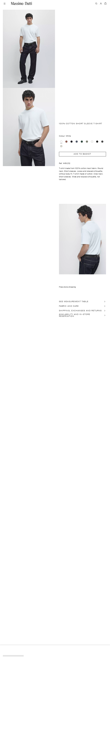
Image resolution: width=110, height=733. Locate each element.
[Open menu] (4, 3)
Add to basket (82, 154)
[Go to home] (21, 3)
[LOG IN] (101, 3)
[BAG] (105, 3)
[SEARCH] (96, 3)
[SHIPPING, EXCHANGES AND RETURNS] (82, 310)
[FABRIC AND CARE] (82, 306)
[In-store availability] (82, 315)
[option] (61, 141)
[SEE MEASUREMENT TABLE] (82, 301)
